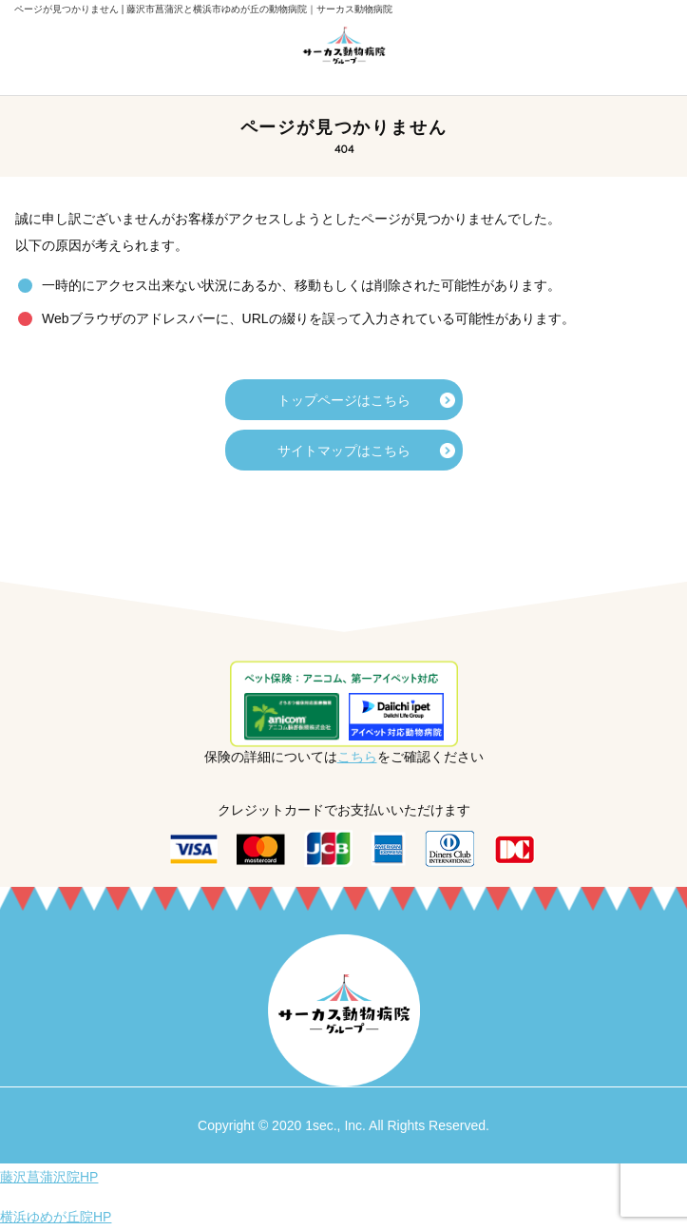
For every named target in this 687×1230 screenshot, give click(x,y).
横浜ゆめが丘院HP (55, 1216)
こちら (357, 756)
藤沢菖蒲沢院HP (49, 1176)
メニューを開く (43, 47)
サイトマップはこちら (343, 450)
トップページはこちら (343, 400)
